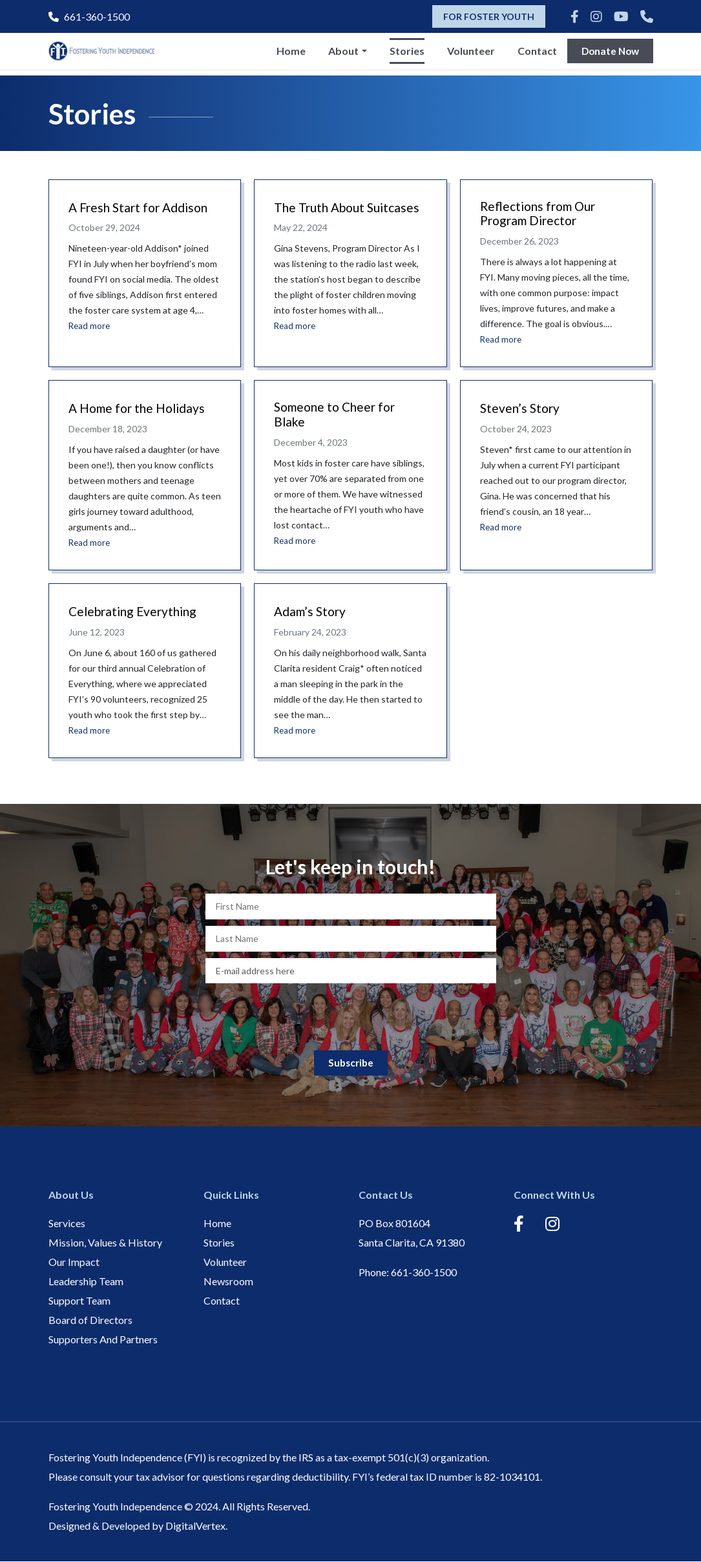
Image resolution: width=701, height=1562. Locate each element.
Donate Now (608, 54)
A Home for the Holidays (140, 409)
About (340, 54)
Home (287, 54)
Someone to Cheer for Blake (338, 417)
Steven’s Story (521, 409)
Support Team (79, 1301)
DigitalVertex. (196, 1526)
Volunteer (468, 54)
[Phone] (646, 16)
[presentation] (351, 1015)
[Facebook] (574, 16)
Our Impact (73, 1262)
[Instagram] (596, 16)
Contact (534, 54)
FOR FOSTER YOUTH (488, 16)
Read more (90, 325)
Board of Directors (90, 1320)
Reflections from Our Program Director (541, 214)
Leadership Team (85, 1282)
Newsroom (228, 1282)
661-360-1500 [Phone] (89, 16)
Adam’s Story (312, 612)
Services (66, 1223)
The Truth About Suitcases (322, 214)
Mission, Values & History (105, 1243)
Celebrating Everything (136, 612)
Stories (403, 54)
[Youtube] (621, 16)
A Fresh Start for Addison (142, 207)
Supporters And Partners (103, 1340)
